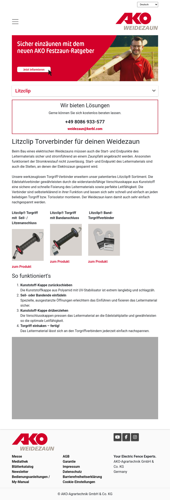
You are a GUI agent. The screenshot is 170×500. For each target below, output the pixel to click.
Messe (17, 456)
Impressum (71, 467)
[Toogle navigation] (15, 21)
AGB (66, 456)
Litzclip (23, 91)
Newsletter (20, 472)
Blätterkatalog (22, 467)
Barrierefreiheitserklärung (82, 477)
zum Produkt (21, 267)
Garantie (69, 461)
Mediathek (20, 461)
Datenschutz (72, 472)
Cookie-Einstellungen (79, 482)
